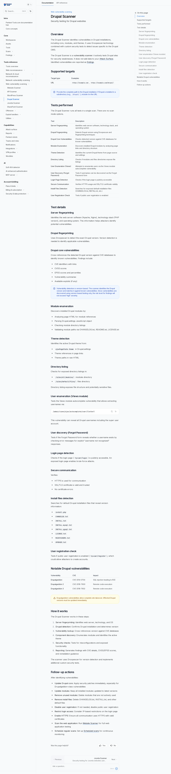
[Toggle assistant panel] (30, 11)
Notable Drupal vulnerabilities (148, 77)
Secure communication (148, 66)
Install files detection (147, 69)
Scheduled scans (91, 731)
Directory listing (145, 50)
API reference (61, 4)
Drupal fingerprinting (147, 35)
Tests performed (143, 24)
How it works (142, 81)
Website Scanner (90, 723)
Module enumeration (147, 43)
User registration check (148, 73)
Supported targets (144, 20)
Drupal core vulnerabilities (149, 39)
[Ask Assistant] (115, 411)
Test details (141, 28)
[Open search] (15, 11)
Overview (141, 16)
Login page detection (147, 62)
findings (90, 62)
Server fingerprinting (147, 31)
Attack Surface (106, 59)
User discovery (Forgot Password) (152, 58)
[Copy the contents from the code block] (111, 411)
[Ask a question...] (85, 767)
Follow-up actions (144, 85)
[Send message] (116, 768)
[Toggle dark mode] (29, 4)
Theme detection (145, 47)
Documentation (48, 4)
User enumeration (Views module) (152, 54)
